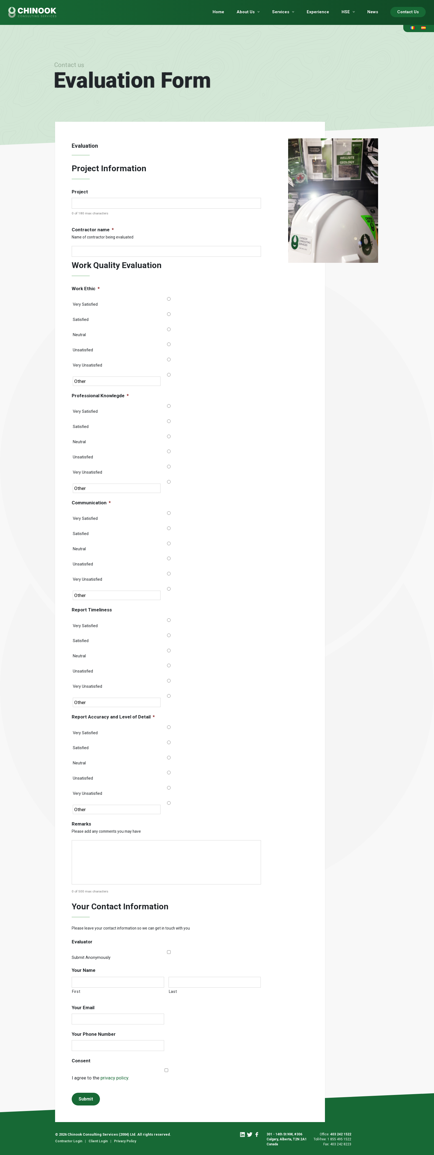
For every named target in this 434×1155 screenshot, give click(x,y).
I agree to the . (100, 1078)
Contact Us (408, 11)
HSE (346, 12)
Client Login (98, 1141)
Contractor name (93, 229)
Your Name (83, 970)
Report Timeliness (92, 609)
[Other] (117, 381)
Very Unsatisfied (87, 365)
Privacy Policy (125, 1141)
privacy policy (114, 1078)
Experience (318, 12)
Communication (91, 502)
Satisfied (81, 319)
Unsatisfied (83, 349)
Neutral (79, 334)
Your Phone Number (94, 1034)
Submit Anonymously (91, 957)
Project (80, 191)
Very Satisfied (85, 304)
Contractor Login (68, 1141)
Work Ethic (86, 288)
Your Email (83, 1007)
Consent (81, 1060)
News (372, 12)
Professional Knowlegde (100, 395)
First (76, 991)
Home (218, 12)
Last (173, 991)
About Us (246, 12)
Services (280, 12)
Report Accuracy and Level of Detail (113, 717)
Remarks (81, 824)
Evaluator (82, 941)
